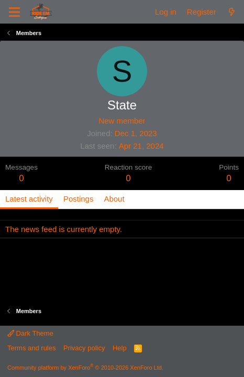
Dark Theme (30, 333)
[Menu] (14, 12)
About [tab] (114, 198)
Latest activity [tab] (29, 198)
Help (120, 348)
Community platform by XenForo (85, 367)
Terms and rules (31, 348)
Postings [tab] (78, 198)
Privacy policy (84, 348)
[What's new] (231, 11)
